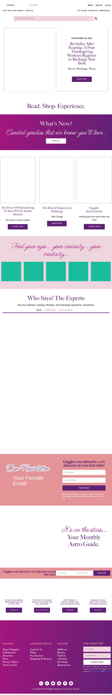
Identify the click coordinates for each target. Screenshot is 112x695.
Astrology (93, 11)
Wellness (12, 11)
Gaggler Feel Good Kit (94, 211)
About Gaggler (11, 651)
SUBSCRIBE (33, 5)
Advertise (8, 657)
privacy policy (88, 498)
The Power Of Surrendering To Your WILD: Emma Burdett (17, 212)
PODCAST (10, 5)
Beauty (21, 11)
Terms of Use (10, 666)
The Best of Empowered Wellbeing (56, 211)
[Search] (95, 18)
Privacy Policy (10, 663)
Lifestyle (29, 11)
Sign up (99, 5)
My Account (36, 657)
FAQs (33, 654)
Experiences (104, 11)
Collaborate (9, 654)
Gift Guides (82, 11)
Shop (5, 11)
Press (5, 660)
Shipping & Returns (41, 660)
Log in (108, 5)
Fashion (61, 657)
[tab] (39, 312)
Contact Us (36, 651)
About (90, 5)
